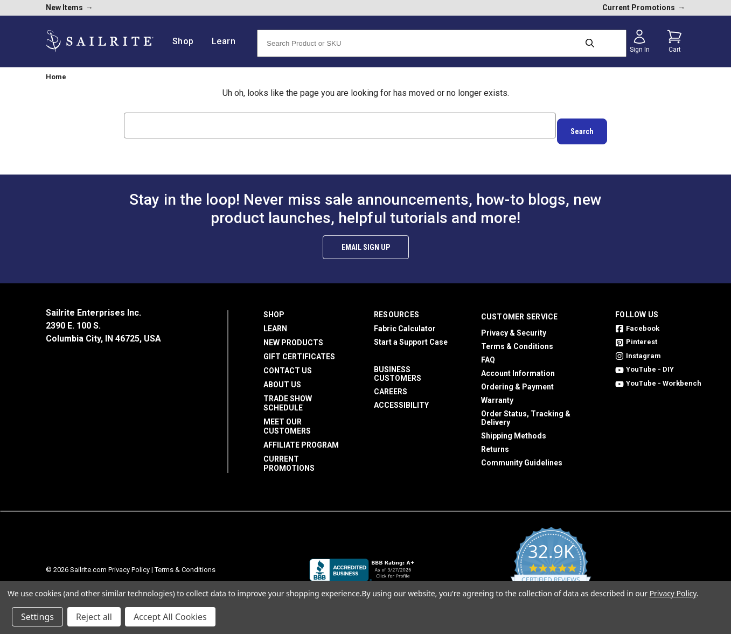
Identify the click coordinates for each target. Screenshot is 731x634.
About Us (282, 378)
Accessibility (401, 399)
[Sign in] (639, 41)
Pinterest (636, 336)
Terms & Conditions (517, 340)
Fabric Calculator (405, 322)
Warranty (497, 394)
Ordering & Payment (517, 381)
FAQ (488, 354)
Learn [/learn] (228, 41)
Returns (495, 443)
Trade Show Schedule (287, 397)
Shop (273, 308)
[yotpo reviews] (550, 564)
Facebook (637, 322)
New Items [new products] (69, 7)
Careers (390, 385)
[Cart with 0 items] (674, 41)
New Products (293, 336)
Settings (37, 617)
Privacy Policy (129, 564)
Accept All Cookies (170, 617)
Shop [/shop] (187, 41)
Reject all (94, 617)
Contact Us (287, 364)
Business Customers (397, 368)
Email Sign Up (366, 241)
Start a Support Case (411, 336)
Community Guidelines (521, 456)
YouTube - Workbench (658, 377)
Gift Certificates (299, 350)
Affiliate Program (301, 439)
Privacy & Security (513, 327)
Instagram (638, 350)
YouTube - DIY (644, 364)
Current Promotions (289, 457)
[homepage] (100, 41)
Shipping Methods (513, 430)
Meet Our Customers (287, 420)
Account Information (518, 367)
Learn (275, 322)
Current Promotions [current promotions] (643, 7)
